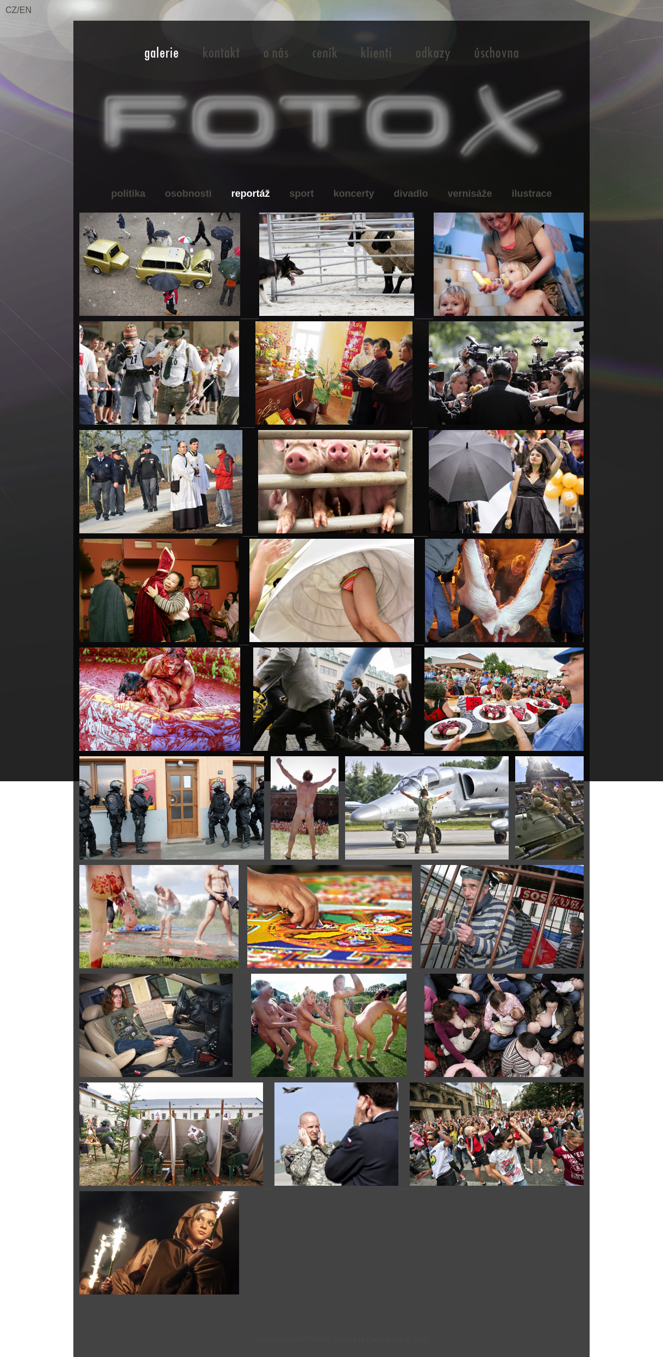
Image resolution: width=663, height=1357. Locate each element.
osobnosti (188, 193)
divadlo (410, 193)
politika (128, 193)
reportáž (250, 193)
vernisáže (469, 193)
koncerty (353, 193)
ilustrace (532, 193)
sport (301, 193)
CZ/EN (18, 10)
